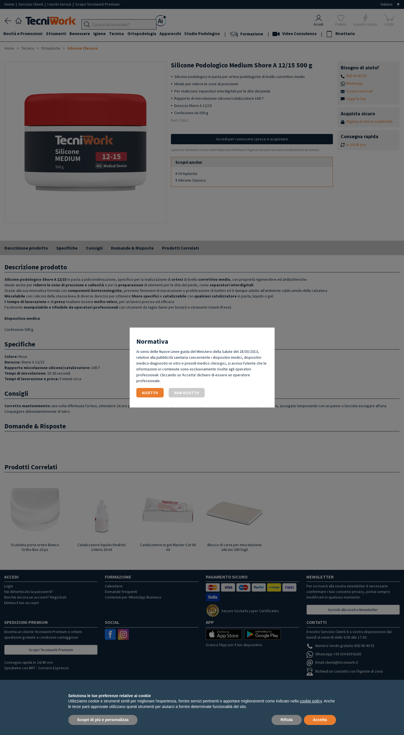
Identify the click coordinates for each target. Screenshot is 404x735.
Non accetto (186, 392)
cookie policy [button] (311, 701)
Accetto (150, 392)
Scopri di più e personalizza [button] (103, 719)
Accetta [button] (320, 719)
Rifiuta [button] (286, 719)
